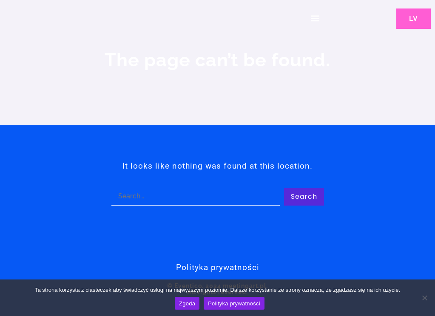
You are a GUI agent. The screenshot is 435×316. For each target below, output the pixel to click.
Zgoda (187, 303)
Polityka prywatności (234, 303)
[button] (315, 18)
